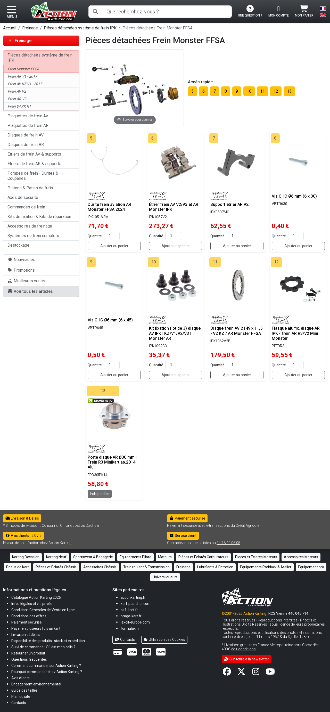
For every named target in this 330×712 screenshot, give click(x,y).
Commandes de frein (26, 207)
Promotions (21, 270)
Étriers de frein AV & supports (34, 154)
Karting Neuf (56, 557)
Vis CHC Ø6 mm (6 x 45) (110, 320)
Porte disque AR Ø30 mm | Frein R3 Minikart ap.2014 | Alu (112, 462)
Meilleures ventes (26, 280)
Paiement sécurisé (187, 518)
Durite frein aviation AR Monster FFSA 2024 (109, 207)
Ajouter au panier (114, 246)
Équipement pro (311, 567)
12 (276, 91)
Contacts (125, 639)
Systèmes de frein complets (33, 235)
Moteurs (165, 557)
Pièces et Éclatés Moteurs (256, 557)
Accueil (9, 28)
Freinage (30, 28)
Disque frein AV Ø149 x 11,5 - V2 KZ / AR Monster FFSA (236, 331)
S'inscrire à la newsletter (246, 659)
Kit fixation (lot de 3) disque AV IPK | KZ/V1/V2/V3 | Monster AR (175, 333)
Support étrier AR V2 (229, 204)
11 (262, 91)
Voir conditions (243, 649)
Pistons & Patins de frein (30, 187)
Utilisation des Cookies (164, 639)
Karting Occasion (25, 557)
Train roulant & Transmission (146, 567)
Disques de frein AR (25, 144)
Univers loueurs (165, 577)
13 (289, 91)
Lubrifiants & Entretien (215, 567)
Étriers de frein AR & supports (34, 163)
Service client (182, 535)
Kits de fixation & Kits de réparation (39, 216)
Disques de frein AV (25, 135)
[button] (24, 690)
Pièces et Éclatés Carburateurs (203, 557)
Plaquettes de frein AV (27, 116)
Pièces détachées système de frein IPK (80, 28)
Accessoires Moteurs (301, 557)
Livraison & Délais (22, 518)
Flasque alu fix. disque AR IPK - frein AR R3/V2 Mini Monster (296, 333)
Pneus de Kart (17, 567)
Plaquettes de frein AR (27, 125)
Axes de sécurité (22, 197)
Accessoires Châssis (100, 567)
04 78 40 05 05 (228, 543)
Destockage (18, 245)
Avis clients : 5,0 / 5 (23, 535)
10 (249, 91)
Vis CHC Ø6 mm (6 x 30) (294, 196)
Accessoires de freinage (29, 226)
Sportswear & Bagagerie (93, 557)
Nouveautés (21, 259)
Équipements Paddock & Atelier (265, 567)
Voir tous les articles (30, 291)
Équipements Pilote (135, 557)
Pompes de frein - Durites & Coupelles (32, 176)
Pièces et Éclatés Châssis (56, 567)
